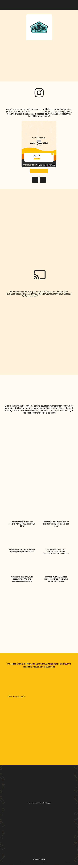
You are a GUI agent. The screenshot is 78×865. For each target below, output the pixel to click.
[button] (71, 4)
